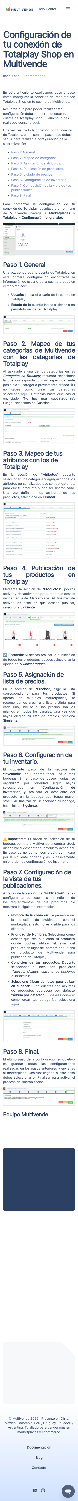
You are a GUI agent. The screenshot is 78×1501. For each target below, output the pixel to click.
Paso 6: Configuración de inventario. (39, 180)
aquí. (36, 122)
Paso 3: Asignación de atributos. (36, 163)
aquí (24, 394)
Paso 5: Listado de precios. (32, 174)
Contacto (39, 1468)
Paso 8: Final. (21, 195)
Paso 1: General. (23, 152)
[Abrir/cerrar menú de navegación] (67, 9)
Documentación (39, 1447)
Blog (39, 1458)
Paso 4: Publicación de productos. (37, 169)
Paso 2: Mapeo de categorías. (34, 158)
